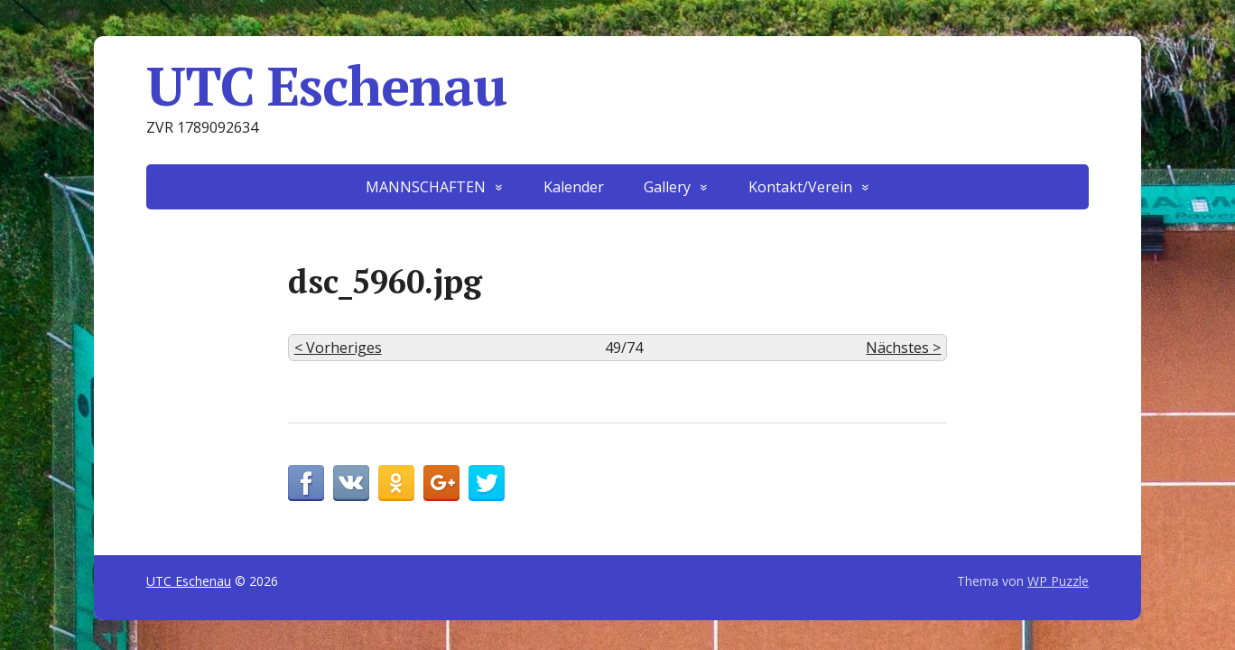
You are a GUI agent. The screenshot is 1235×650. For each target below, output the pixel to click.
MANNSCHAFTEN (426, 187)
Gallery (667, 187)
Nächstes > (903, 348)
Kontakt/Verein (800, 187)
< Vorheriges (338, 348)
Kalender (573, 187)
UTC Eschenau (326, 85)
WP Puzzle (1058, 581)
